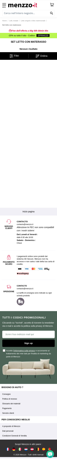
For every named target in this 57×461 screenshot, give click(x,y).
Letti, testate (13, 21)
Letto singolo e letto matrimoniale (33, 21)
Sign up (28, 343)
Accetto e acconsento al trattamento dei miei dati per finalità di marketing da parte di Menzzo (27, 353)
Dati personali (7, 431)
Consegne (6, 394)
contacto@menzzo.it (25, 289)
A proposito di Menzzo (11, 426)
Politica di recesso (9, 399)
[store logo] (28, 5)
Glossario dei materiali (11, 404)
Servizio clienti (8, 413)
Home (4, 21)
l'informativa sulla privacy (24, 350)
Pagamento (7, 408)
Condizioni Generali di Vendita (14, 436)
